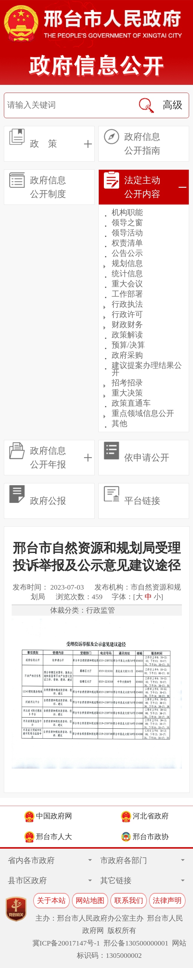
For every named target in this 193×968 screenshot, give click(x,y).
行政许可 (127, 314)
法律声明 (167, 900)
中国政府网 (48, 816)
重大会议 (127, 283)
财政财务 (127, 324)
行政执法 (127, 304)
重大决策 (127, 393)
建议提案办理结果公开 (147, 369)
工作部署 (127, 294)
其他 (119, 423)
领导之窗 (127, 222)
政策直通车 (131, 403)
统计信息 (127, 273)
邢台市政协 (145, 837)
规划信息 (127, 263)
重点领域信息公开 (143, 413)
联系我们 (128, 900)
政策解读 (127, 334)
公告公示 (127, 253)
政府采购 (127, 355)
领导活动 (127, 233)
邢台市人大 (48, 837)
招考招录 (127, 383)
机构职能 (127, 212)
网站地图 (90, 900)
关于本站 (51, 900)
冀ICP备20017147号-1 (66, 943)
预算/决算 (128, 345)
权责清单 (127, 243)
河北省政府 (145, 816)
